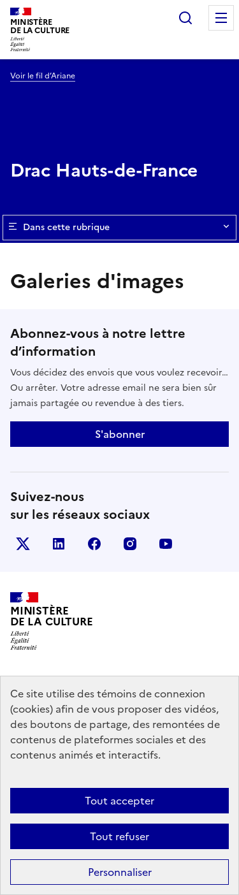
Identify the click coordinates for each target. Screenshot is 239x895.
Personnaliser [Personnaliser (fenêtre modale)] (120, 872)
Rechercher (185, 18)
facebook (94, 544)
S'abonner (120, 434)
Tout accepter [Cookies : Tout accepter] (119, 800)
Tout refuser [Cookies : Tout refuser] (119, 836)
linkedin (58, 544)
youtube (165, 544)
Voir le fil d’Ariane (42, 76)
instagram (130, 544)
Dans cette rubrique (119, 227)
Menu (221, 18)
